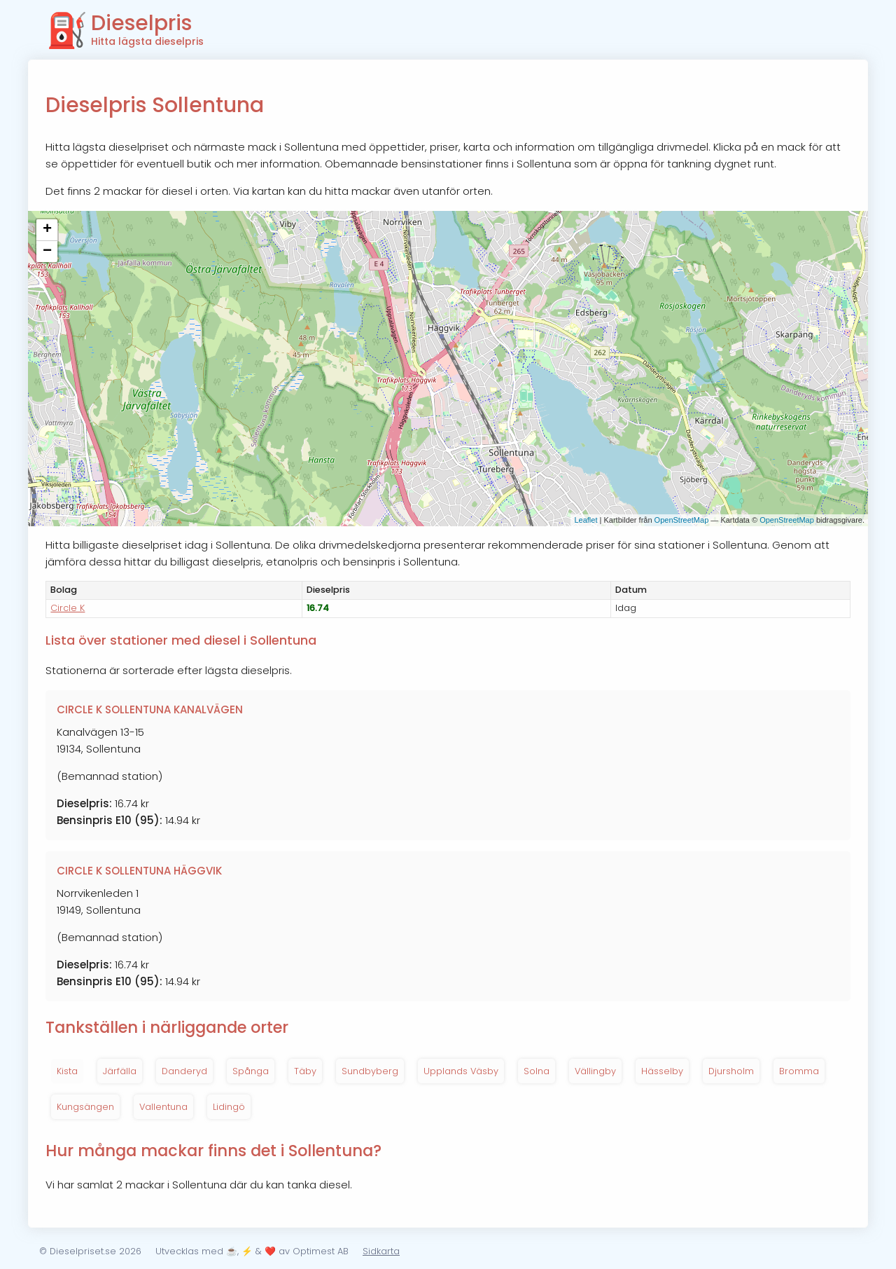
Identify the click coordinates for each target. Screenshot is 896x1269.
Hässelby (662, 1071)
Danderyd (184, 1071)
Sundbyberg (370, 1071)
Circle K (67, 608)
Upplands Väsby (461, 1071)
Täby (305, 1071)
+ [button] (47, 229)
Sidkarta (381, 1251)
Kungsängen (85, 1107)
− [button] (47, 251)
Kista (67, 1071)
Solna (537, 1071)
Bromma (799, 1071)
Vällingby (595, 1071)
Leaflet (585, 520)
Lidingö (229, 1107)
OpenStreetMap (681, 520)
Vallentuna (163, 1107)
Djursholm (731, 1071)
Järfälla (119, 1071)
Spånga (250, 1071)
